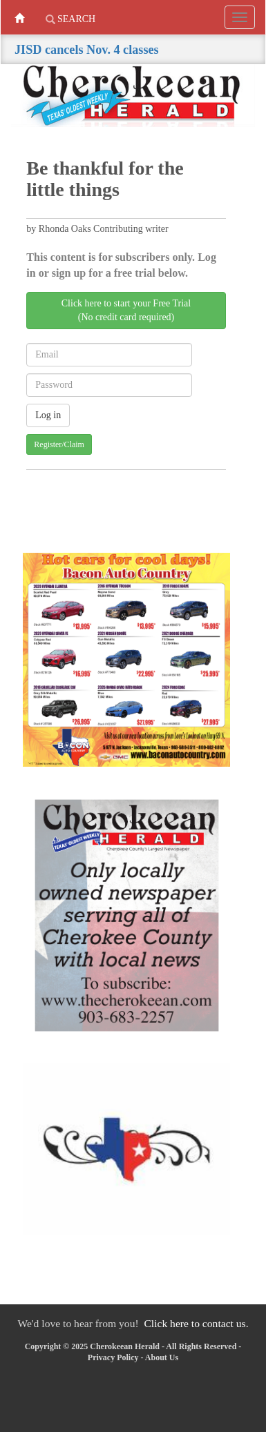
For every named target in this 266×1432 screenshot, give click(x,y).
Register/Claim (59, 444)
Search (71, 19)
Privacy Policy (113, 1357)
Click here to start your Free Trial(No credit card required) (126, 310)
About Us (161, 1357)
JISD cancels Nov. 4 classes (87, 50)
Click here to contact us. (196, 1323)
